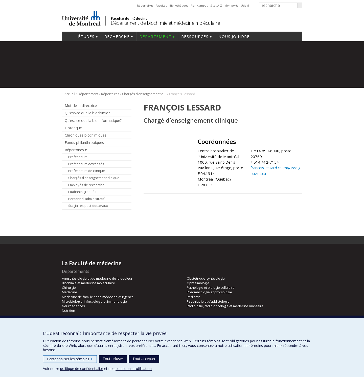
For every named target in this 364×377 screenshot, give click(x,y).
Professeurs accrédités (86, 164)
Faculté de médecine (129, 18)
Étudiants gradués (82, 191)
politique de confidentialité (81, 368)
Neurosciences (73, 306)
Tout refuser (113, 358)
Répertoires (145, 5)
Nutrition (68, 310)
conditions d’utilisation (134, 368)
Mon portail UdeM (236, 5)
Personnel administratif (86, 198)
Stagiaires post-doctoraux (88, 205)
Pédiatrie (194, 297)
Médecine (69, 292)
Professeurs (77, 156)
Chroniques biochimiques (85, 135)
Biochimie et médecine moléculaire (88, 283)
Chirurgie (69, 287)
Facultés (161, 5)
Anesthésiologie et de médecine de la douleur (97, 278)
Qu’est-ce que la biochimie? (87, 112)
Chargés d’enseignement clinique (144, 94)
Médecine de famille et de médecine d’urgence (97, 297)
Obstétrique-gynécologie (206, 278)
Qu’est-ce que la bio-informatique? (93, 120)
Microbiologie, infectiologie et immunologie (94, 301)
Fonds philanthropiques (84, 142)
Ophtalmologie (198, 283)
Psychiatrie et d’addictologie (208, 301)
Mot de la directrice (81, 105)
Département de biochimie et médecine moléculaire (165, 22)
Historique (73, 127)
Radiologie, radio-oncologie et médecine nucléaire (225, 306)
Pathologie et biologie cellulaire (211, 287)
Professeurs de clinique (86, 170)
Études (86, 36)
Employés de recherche (86, 185)
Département (155, 36)
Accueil (68, 36)
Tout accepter (143, 358)
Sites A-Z (216, 5)
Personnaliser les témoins (70, 359)
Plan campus (199, 5)
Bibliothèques (178, 5)
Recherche (117, 36)
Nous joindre (233, 36)
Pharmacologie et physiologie (209, 292)
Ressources (195, 36)
